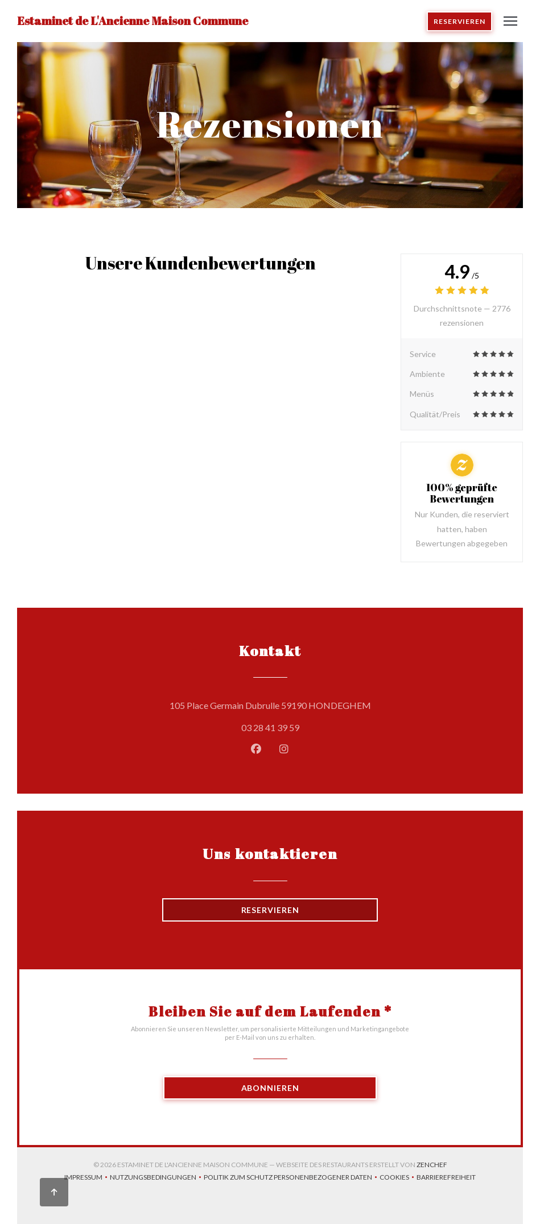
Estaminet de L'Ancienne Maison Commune (132, 20)
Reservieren (459, 21)
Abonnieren (270, 1088)
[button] (510, 21)
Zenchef (432, 1164)
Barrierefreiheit (446, 1178)
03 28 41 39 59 (270, 727)
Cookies (398, 1178)
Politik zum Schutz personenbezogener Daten (292, 1178)
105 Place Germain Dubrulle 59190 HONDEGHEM (322, 704)
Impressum (87, 1178)
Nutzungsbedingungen (157, 1178)
